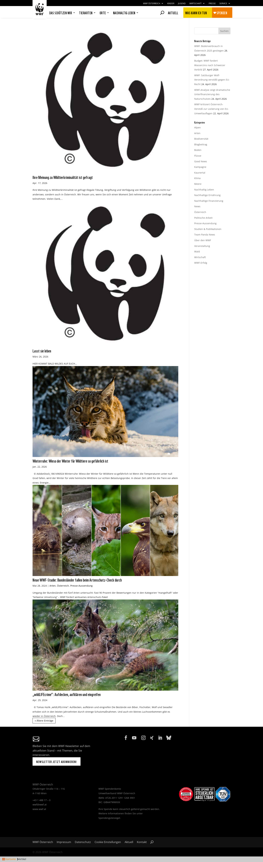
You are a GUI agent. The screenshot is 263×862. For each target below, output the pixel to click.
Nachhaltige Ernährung (207, 195)
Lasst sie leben (42, 350)
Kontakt (142, 842)
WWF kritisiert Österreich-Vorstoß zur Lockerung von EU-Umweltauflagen (211, 109)
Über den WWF (202, 240)
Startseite (10, 859)
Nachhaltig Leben (204, 189)
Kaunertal (199, 172)
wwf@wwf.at (40, 804)
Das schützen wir (60, 13)
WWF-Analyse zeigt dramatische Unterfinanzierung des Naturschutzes (212, 94)
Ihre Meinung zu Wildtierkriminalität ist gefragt (63, 177)
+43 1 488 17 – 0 (41, 800)
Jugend (182, 3)
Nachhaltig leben (124, 13)
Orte (103, 13)
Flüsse (197, 155)
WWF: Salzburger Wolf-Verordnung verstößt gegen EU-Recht (212, 80)
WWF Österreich (151, 3)
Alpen (197, 127)
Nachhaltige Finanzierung (208, 200)
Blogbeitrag (200, 144)
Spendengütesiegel (109, 818)
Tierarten (86, 13)
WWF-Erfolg (200, 262)
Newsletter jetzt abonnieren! (56, 761)
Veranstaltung (202, 246)
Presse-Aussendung (81, 585)
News (197, 206)
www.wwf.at (39, 809)
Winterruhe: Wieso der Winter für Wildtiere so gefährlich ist (70, 460)
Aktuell (173, 12)
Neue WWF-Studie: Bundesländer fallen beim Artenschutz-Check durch (77, 579)
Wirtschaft (195, 3)
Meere (197, 183)
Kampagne (200, 167)
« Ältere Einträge (44, 720)
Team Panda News (204, 234)
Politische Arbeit (203, 217)
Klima (197, 178)
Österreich (63, 585)
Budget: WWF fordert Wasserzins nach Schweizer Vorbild (209, 65)
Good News (200, 161)
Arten (52, 585)
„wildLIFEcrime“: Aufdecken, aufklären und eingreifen (67, 694)
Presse (212, 3)
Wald (197, 251)
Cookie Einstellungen (108, 842)
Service (223, 3)
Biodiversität (201, 138)
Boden (197, 150)
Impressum (64, 842)
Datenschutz (83, 842)
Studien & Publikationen (207, 229)
